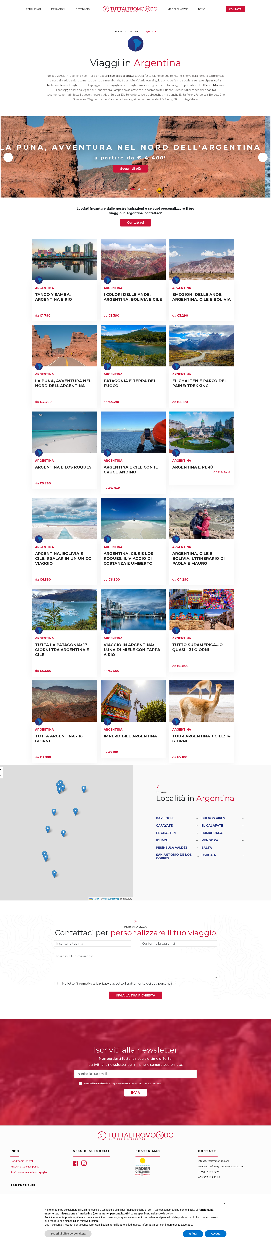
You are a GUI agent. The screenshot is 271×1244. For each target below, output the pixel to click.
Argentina (44, 288)
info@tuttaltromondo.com (213, 1160)
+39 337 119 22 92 (209, 1171)
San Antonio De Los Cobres (174, 856)
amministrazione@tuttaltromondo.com (221, 1166)
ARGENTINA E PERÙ (192, 467)
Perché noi (33, 9)
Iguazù (162, 840)
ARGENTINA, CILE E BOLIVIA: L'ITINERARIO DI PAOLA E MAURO (198, 558)
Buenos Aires (213, 818)
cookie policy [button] (164, 1213)
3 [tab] (139, 189)
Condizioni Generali (21, 1160)
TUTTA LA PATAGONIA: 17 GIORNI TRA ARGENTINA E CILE (62, 650)
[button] (58, 786)
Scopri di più (135, 168)
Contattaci (135, 222)
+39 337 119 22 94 (209, 1177)
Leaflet (94, 898)
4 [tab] (145, 189)
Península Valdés (172, 848)
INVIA (135, 1092)
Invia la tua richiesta (135, 995)
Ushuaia (208, 855)
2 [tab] (134, 189)
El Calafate (212, 825)
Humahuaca (211, 833)
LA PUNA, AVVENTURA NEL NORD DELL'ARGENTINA (135, 147)
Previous (8, 157)
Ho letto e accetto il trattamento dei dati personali (117, 983)
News (198, 9)
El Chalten (166, 833)
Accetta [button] (215, 1233)
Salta (206, 848)
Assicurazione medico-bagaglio (28, 1172)
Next (263, 157)
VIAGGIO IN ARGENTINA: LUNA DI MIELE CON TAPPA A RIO (132, 650)
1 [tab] (127, 189)
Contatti (236, 9)
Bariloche (165, 818)
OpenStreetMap (111, 898)
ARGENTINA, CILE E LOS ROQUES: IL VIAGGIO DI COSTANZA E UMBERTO (128, 558)
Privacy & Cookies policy (24, 1166)
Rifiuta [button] (193, 1233)
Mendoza (209, 840)
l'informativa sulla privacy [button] (92, 983)
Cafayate (164, 825)
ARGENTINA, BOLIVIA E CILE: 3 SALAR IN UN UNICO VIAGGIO (63, 558)
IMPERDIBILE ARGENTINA (130, 736)
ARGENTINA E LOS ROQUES (63, 467)
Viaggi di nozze (175, 9)
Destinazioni (82, 9)
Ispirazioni (57, 9)
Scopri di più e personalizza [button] (68, 1233)
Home (104, 9)
